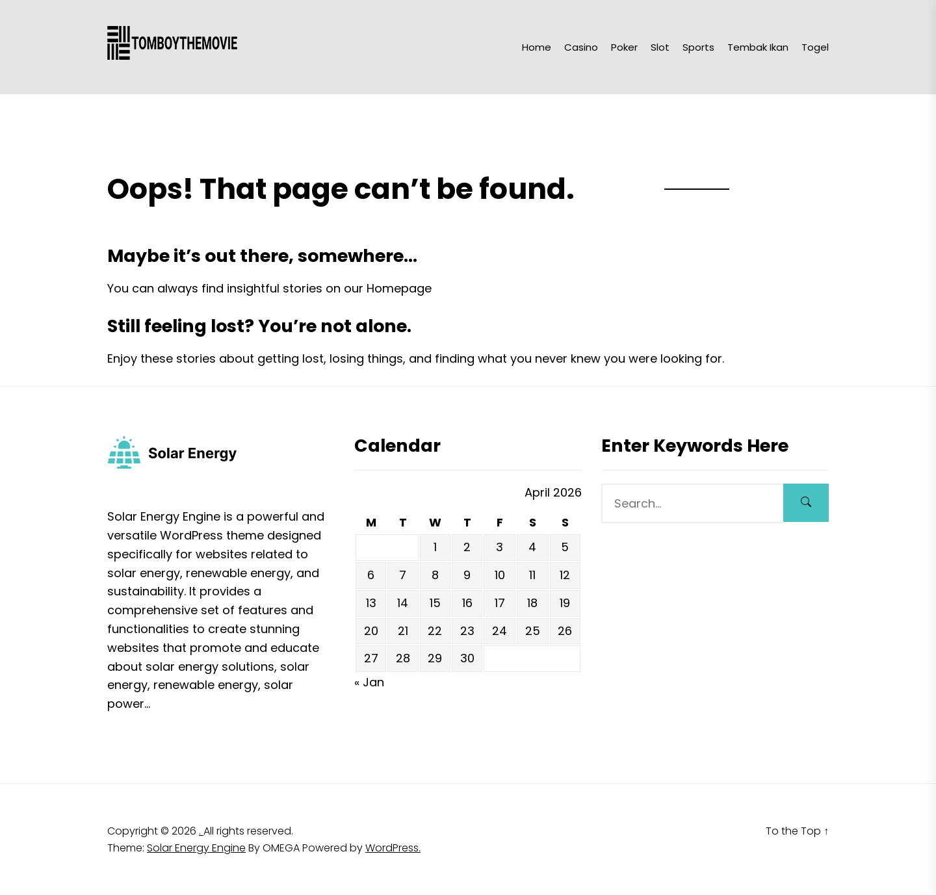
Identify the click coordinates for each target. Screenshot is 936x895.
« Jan (369, 682)
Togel (815, 47)
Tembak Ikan (757, 47)
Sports (698, 47)
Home (536, 47)
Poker (624, 47)
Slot (660, 47)
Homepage (399, 288)
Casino (581, 47)
